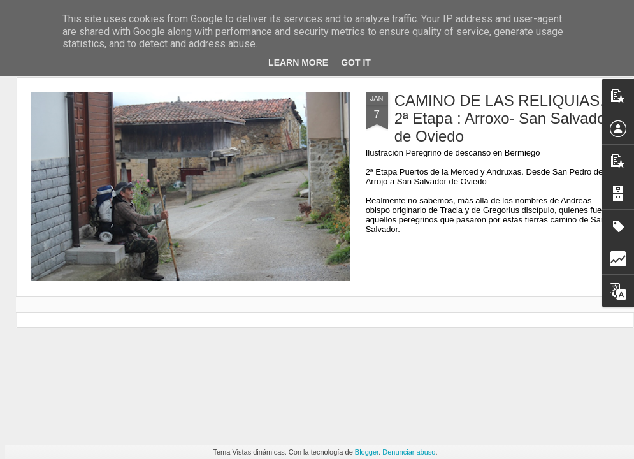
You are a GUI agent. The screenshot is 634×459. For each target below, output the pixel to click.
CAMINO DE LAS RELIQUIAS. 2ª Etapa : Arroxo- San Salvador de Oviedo (502, 118)
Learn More (298, 62)
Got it (356, 62)
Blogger (366, 452)
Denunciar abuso (408, 452)
